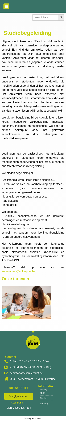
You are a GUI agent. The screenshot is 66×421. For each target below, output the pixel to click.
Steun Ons (17, 402)
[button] (6, 6)
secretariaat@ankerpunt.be (18, 271)
